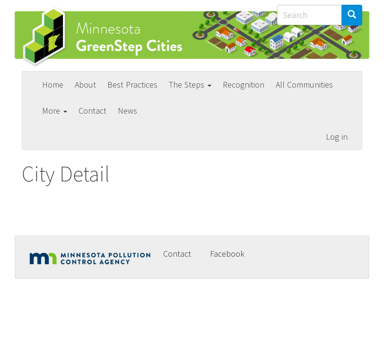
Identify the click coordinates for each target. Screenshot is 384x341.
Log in (337, 136)
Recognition (243, 84)
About (85, 84)
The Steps (190, 84)
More (54, 110)
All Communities (304, 84)
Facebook (227, 253)
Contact (92, 110)
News (127, 110)
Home (52, 84)
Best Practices (132, 84)
